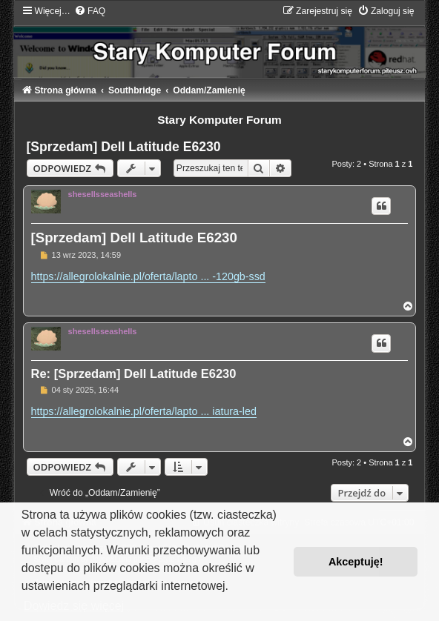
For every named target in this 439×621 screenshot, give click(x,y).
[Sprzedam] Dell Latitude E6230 (124, 146)
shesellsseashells (102, 194)
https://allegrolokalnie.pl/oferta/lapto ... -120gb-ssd (148, 276)
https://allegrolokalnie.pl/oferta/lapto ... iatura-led (144, 411)
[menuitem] (89, 11)
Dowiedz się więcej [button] (74, 606)
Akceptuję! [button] (356, 562)
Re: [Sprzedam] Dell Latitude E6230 (134, 373)
